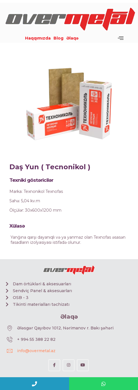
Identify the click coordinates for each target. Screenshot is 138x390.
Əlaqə (72, 38)
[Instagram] (69, 365)
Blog (58, 38)
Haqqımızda (38, 38)
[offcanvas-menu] (121, 38)
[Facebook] (54, 365)
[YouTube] (83, 365)
